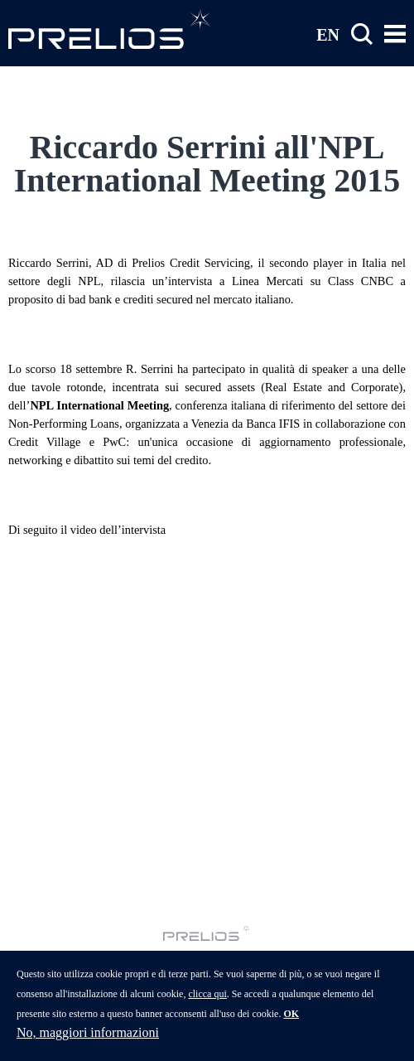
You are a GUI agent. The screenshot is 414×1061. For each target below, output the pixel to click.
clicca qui (207, 994)
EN (327, 34)
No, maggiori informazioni (88, 1032)
